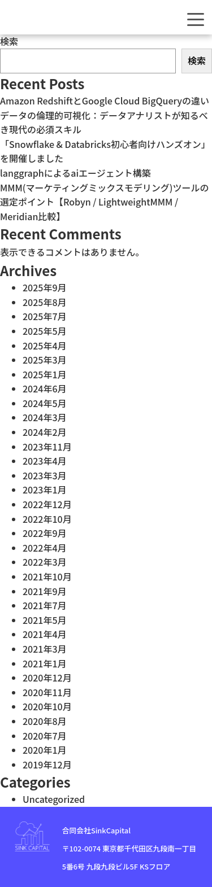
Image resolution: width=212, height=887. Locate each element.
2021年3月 (45, 649)
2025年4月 (45, 345)
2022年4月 (45, 547)
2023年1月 (45, 489)
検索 (9, 41)
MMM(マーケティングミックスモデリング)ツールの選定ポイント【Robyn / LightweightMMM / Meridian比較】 (104, 202)
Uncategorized (54, 799)
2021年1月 (45, 663)
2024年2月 (45, 432)
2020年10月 (47, 706)
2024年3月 (45, 417)
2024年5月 (45, 403)
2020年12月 (47, 677)
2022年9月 (45, 533)
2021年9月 (45, 591)
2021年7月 (45, 605)
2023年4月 (45, 460)
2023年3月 (45, 475)
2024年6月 (45, 388)
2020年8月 (45, 721)
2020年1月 (45, 750)
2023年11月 (47, 446)
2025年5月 (45, 331)
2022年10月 (47, 519)
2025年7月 (45, 316)
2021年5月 (45, 620)
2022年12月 (47, 504)
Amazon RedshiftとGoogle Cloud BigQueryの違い (104, 100)
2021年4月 (45, 634)
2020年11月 (47, 692)
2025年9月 (45, 287)
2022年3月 (45, 562)
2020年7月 (45, 735)
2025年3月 (45, 359)
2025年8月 (45, 302)
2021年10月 (47, 576)
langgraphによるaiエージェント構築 (75, 173)
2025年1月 (45, 374)
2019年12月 (47, 764)
